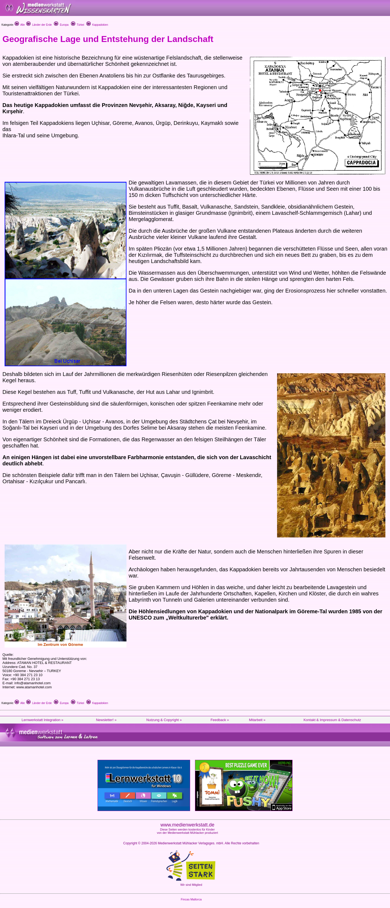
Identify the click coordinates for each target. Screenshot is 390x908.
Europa (61, 24)
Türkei (77, 24)
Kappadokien (97, 24)
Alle (20, 24)
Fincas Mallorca (191, 899)
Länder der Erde (39, 24)
